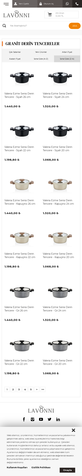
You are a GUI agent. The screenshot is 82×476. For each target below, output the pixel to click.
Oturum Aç (45, 4)
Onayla (67, 470)
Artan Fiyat (67, 52)
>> (42, 389)
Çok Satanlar (15, 52)
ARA (74, 25)
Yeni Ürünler (41, 52)
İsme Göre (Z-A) (67, 59)
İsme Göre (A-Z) (41, 59)
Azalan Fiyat (14, 59)
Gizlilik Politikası (40, 467)
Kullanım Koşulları (17, 467)
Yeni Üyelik (20, 4)
